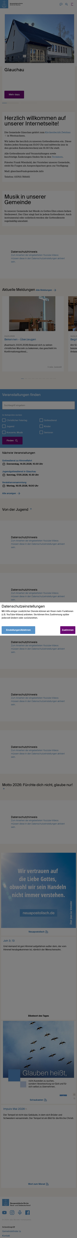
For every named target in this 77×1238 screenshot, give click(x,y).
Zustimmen (68, 630)
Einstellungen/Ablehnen (18, 630)
